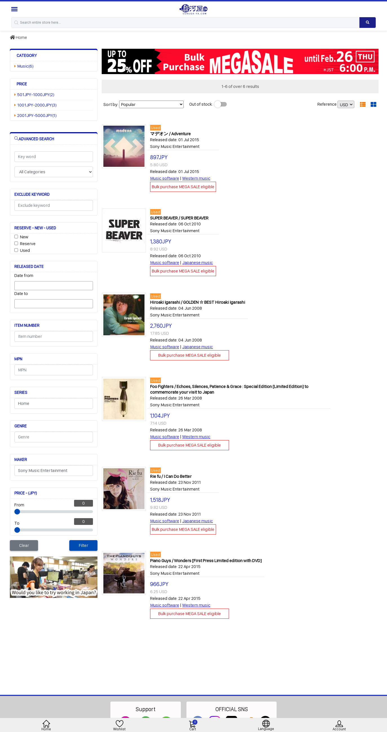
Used (25, 250)
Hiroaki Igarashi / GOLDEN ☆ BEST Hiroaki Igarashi (197, 302)
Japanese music (197, 262)
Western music (196, 178)
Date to (21, 293)
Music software (164, 178)
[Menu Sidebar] (15, 9)
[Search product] (367, 22)
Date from (23, 275)
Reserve (27, 243)
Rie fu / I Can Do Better (171, 476)
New (24, 236)
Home (18, 37)
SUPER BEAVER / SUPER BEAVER (179, 218)
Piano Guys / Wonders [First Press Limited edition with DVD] (206, 560)
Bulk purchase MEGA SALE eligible (183, 186)
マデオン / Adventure (170, 133)
